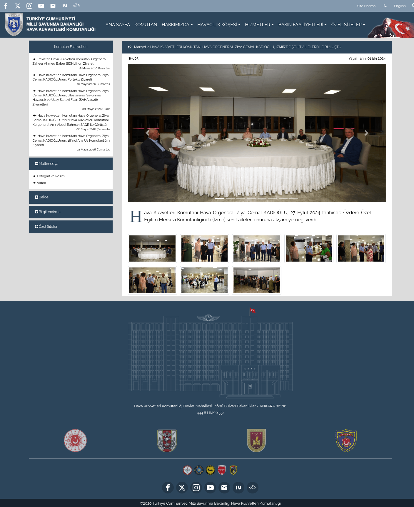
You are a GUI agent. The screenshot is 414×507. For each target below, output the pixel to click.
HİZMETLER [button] (257, 24)
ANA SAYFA (118, 24)
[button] (147, 133)
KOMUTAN (146, 24)
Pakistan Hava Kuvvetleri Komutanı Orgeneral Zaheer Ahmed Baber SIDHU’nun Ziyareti (72, 63)
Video (39, 183)
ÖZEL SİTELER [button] (346, 24)
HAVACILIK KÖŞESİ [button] (217, 24)
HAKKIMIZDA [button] (175, 24)
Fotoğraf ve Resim (49, 176)
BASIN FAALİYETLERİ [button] (300, 24)
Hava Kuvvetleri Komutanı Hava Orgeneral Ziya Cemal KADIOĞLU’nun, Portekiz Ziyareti (72, 79)
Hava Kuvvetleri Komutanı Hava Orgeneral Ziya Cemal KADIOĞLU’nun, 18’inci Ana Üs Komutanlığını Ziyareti (72, 142)
